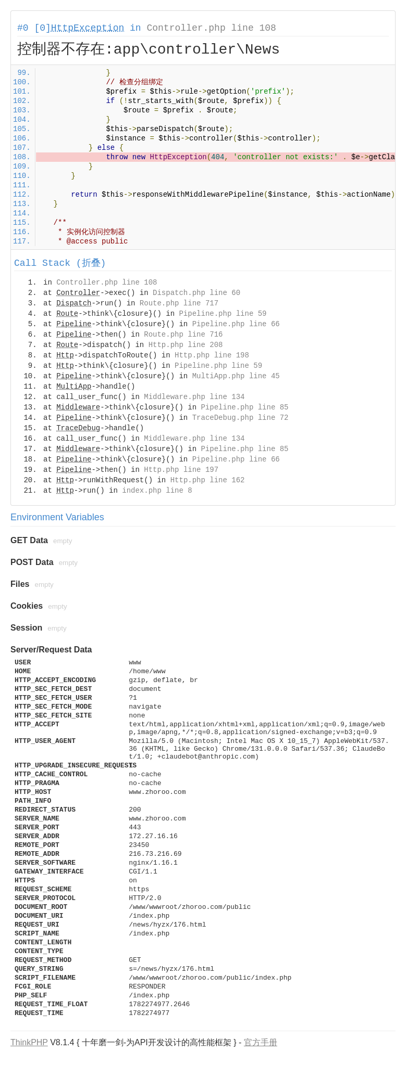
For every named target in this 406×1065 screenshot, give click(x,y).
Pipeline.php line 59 (222, 314)
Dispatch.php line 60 (196, 293)
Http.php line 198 (212, 355)
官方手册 (260, 1042)
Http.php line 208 (186, 345)
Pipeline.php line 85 (244, 407)
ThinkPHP (29, 1042)
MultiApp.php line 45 (236, 376)
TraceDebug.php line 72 (240, 418)
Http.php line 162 (207, 480)
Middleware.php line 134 (194, 397)
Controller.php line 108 (211, 28)
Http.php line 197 (181, 470)
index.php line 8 (157, 490)
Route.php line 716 (183, 334)
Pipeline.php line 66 (236, 324)
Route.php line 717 (179, 303)
